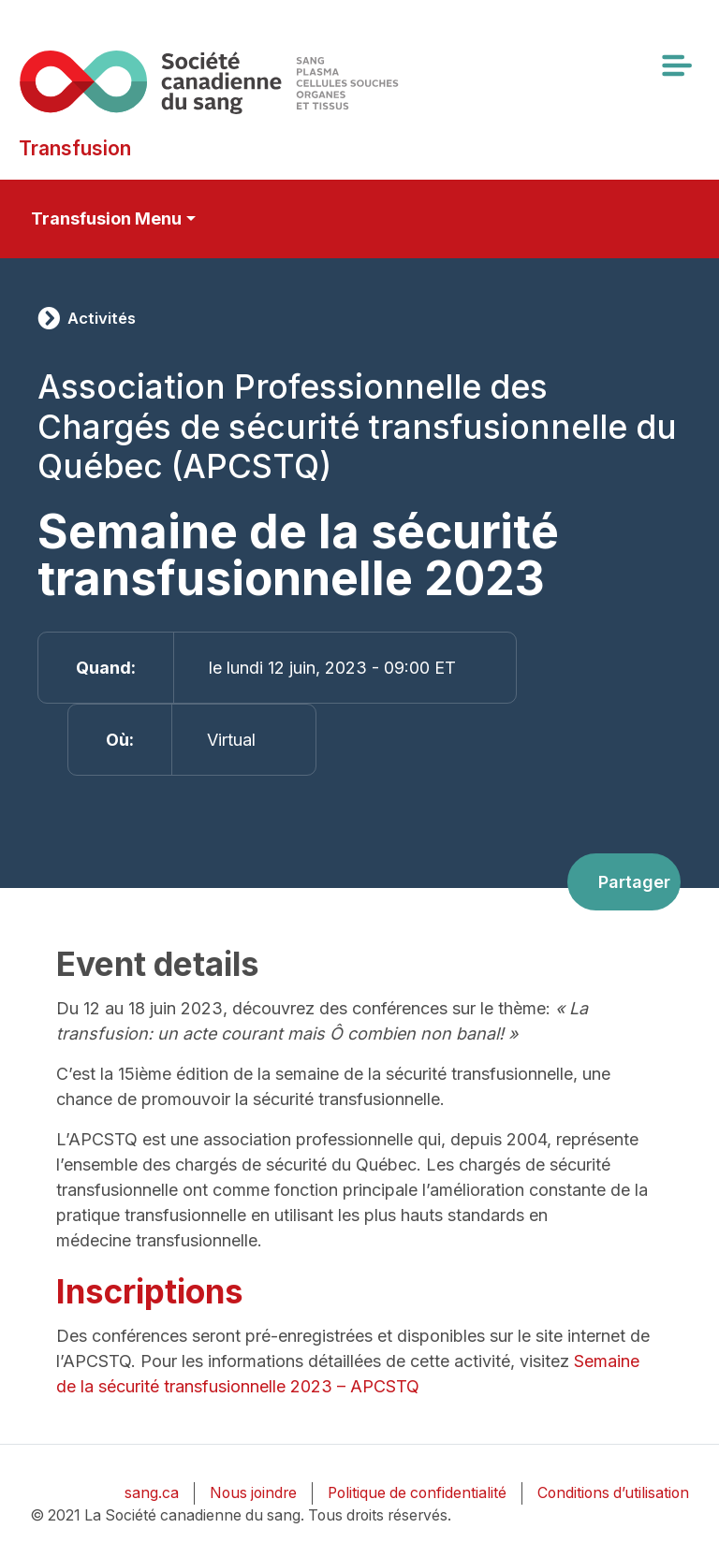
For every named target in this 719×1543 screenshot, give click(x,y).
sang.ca (152, 1493)
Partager (634, 882)
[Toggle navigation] (676, 65)
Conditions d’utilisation (613, 1493)
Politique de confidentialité (417, 1493)
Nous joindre (253, 1493)
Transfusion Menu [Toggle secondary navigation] (106, 218)
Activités (101, 318)
